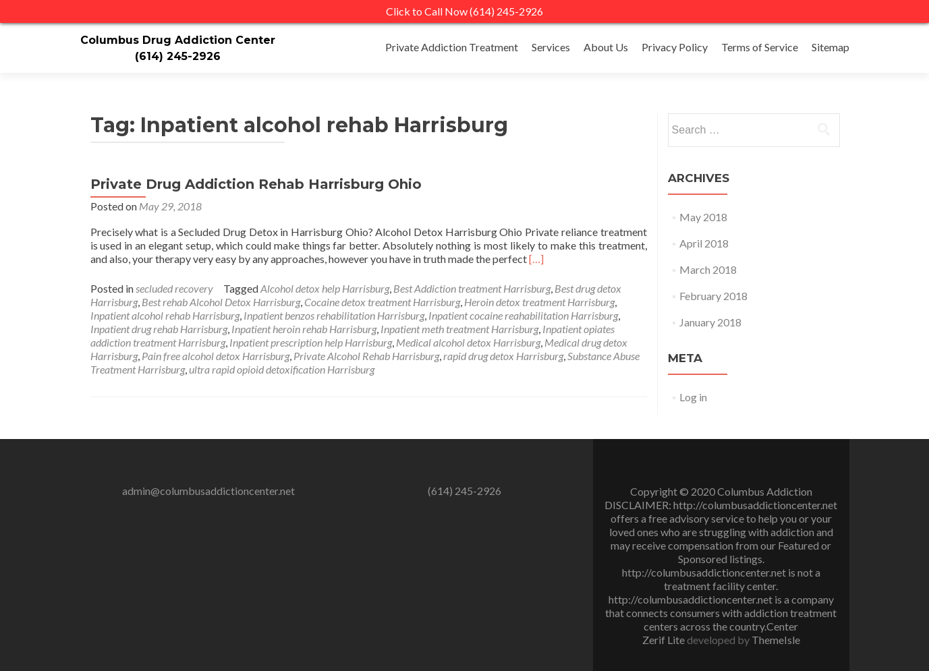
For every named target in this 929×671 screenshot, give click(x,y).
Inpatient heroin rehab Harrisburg (303, 328)
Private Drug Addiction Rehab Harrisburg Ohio (256, 184)
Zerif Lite (664, 639)
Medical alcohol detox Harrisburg (468, 342)
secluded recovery (174, 288)
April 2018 (704, 243)
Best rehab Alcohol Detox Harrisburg (221, 301)
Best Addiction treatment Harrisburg (472, 288)
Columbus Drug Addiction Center (177, 40)
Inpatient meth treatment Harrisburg (459, 328)
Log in (693, 396)
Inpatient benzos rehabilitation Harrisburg (334, 315)
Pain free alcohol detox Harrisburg (215, 355)
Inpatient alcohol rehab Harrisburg (165, 315)
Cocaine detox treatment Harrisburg (382, 301)
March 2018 (708, 269)
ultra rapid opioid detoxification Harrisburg (281, 369)
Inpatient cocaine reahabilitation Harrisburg (523, 315)
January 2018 (710, 322)
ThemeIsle (776, 639)
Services (551, 46)
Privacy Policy (675, 46)
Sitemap (830, 46)
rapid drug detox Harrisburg (503, 355)
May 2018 (703, 216)
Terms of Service (759, 46)
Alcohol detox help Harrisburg (324, 288)
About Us (606, 46)
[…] (536, 258)
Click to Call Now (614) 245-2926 (464, 11)
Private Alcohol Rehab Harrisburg (366, 355)
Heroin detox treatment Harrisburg (539, 301)
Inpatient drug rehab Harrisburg (158, 328)
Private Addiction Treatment (451, 46)
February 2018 (713, 295)
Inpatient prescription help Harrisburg (310, 342)
